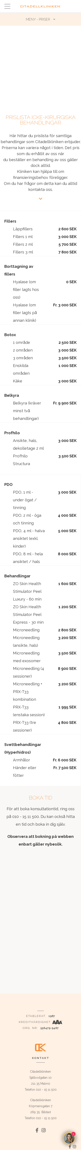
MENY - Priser (38, 19)
